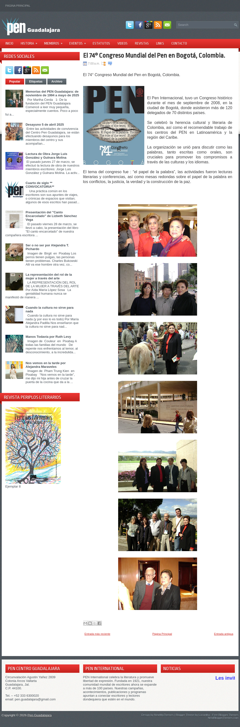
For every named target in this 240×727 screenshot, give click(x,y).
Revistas (142, 43)
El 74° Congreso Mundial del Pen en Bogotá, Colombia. (154, 55)
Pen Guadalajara (40, 715)
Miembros (55, 41)
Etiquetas (35, 81)
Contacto (179, 43)
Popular (14, 81)
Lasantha (204, 714)
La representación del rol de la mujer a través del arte (49, 276)
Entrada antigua (223, 633)
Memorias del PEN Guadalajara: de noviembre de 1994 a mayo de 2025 (52, 93)
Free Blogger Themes (225, 714)
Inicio (9, 43)
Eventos (79, 41)
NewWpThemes (163, 714)
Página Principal (17, 5)
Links (160, 43)
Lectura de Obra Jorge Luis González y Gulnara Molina (46, 155)
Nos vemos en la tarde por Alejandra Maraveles (46, 365)
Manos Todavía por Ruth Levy (48, 336)
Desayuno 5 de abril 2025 (45, 124)
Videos (122, 43)
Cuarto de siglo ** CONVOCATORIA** (40, 184)
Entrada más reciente (98, 633)
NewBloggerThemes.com (223, 717)
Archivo (56, 81)
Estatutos (101, 43)
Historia (30, 41)
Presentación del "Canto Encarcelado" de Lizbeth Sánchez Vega (51, 215)
